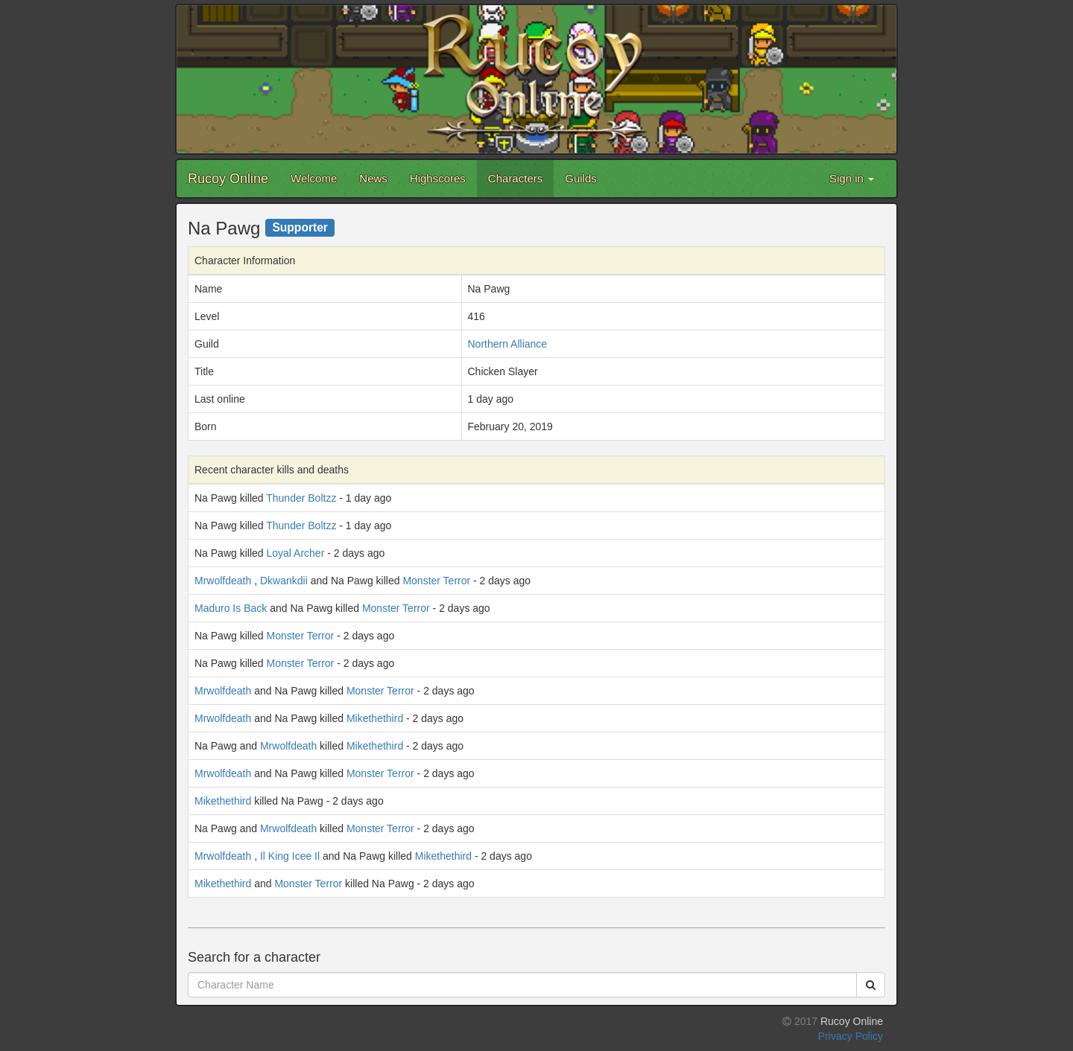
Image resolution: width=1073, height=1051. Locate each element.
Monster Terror (436, 581)
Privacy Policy (850, 1036)
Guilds (581, 178)
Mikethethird (374, 718)
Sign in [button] (851, 178)
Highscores (438, 178)
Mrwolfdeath (222, 581)
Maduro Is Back (230, 608)
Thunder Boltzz (301, 498)
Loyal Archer (296, 553)
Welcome (314, 178)
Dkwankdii (284, 581)
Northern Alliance (508, 344)
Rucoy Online (228, 178)
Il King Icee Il (290, 856)
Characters (515, 178)
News (373, 178)
